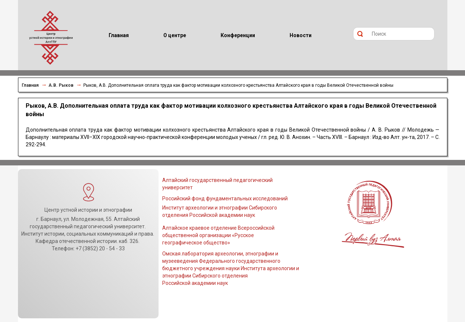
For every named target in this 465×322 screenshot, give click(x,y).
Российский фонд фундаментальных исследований (225, 198)
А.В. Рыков (60, 85)
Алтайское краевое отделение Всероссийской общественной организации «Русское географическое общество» (218, 235)
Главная (30, 85)
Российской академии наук (195, 283)
